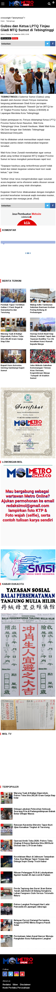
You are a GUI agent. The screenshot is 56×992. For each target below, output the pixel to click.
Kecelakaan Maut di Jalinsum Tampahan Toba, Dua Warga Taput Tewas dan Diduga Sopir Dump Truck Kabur (34, 859)
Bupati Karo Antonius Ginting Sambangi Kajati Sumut (12, 368)
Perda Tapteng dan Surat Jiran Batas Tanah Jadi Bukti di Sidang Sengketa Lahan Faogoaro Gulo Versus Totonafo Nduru (34, 892)
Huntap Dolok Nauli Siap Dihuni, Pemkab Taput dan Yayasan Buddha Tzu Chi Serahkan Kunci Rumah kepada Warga (42, 339)
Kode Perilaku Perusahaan (16, 988)
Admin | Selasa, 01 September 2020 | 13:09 (15, 34)
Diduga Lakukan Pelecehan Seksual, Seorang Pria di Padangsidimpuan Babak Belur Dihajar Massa (34, 811)
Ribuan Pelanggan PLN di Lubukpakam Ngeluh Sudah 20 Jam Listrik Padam (33, 873)
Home (2, 21)
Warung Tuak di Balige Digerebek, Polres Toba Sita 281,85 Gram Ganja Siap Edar (34, 795)
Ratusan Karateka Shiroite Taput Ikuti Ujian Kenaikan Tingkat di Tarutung (33, 826)
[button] (53, 1)
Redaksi (7, 984)
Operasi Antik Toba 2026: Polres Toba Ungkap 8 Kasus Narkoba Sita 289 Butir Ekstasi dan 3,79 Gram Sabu (34, 843)
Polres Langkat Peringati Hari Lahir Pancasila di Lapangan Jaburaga (32, 905)
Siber (15, 984)
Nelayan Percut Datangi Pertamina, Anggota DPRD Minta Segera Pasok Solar (32, 922)
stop (15, 38)
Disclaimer (25, 984)
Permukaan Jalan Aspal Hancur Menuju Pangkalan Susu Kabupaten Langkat (33, 937)
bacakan (5, 38)
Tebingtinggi (10, 21)
